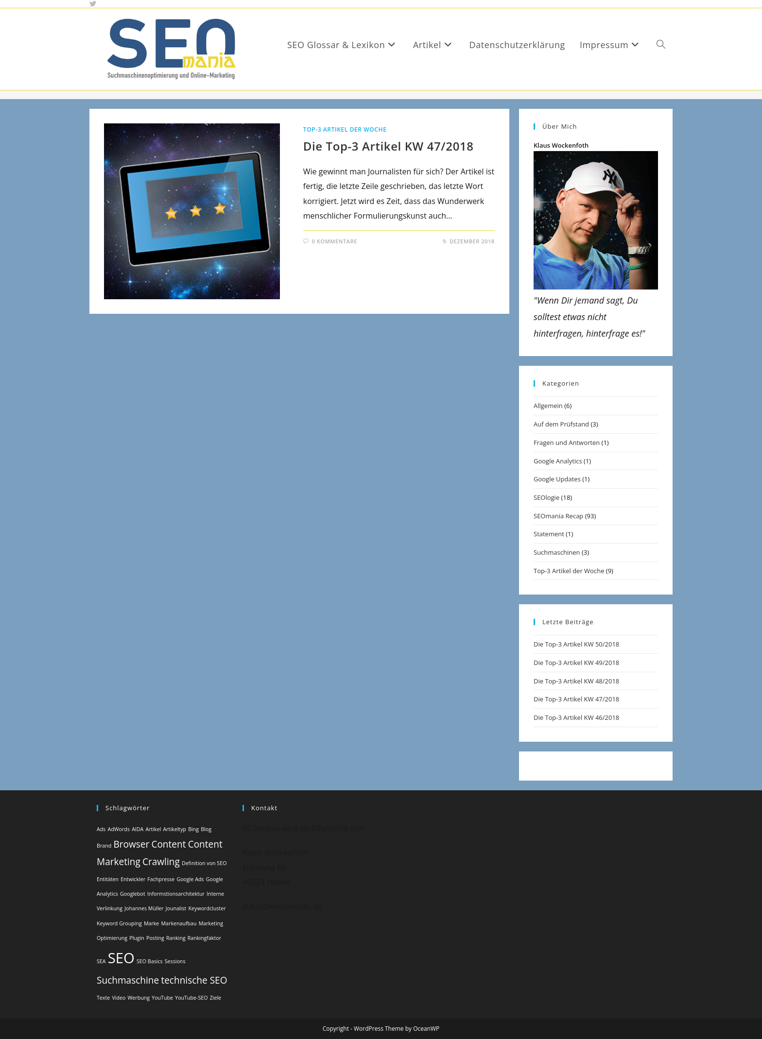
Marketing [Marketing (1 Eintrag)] (211, 923)
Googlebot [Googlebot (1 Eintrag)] (132, 893)
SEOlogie (546, 497)
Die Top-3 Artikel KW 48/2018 (576, 681)
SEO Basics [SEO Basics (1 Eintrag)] (150, 961)
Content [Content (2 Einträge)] (168, 844)
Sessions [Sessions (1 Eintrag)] (175, 961)
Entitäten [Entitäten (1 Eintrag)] (108, 879)
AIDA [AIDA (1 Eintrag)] (137, 829)
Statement (549, 533)
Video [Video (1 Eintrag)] (118, 997)
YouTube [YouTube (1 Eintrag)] (162, 997)
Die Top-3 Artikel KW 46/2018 (576, 717)
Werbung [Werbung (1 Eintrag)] (139, 997)
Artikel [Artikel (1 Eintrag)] (153, 829)
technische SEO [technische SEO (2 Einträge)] (194, 980)
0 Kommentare (334, 241)
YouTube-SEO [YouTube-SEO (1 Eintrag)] (191, 997)
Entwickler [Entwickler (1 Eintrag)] (133, 879)
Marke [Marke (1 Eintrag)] (151, 923)
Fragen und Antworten (567, 442)
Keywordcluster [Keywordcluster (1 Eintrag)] (207, 908)
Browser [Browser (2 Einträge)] (131, 844)
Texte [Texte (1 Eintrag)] (103, 997)
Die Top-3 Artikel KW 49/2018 (576, 662)
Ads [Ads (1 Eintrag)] (101, 829)
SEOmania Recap (558, 515)
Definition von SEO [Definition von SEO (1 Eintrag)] (204, 863)
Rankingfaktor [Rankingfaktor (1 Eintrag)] (204, 938)
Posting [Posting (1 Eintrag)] (155, 938)
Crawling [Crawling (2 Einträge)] (161, 861)
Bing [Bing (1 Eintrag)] (193, 829)
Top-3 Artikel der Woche (345, 129)
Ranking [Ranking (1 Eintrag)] (176, 938)
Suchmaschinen (557, 552)
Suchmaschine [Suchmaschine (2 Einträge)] (128, 980)
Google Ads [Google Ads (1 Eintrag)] (190, 879)
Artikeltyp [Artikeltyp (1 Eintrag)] (174, 829)
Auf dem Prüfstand (561, 424)
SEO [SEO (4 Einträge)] (121, 958)
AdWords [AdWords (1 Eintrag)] (119, 829)
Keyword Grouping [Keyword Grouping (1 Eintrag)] (119, 923)
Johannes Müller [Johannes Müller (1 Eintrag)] (143, 908)
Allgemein (548, 405)
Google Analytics (558, 461)
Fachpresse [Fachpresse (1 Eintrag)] (160, 879)
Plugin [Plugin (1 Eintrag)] (136, 938)
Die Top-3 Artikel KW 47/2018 (388, 146)
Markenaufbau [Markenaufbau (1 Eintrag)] (179, 923)
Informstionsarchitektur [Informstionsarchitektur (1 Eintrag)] (176, 893)
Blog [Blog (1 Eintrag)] (206, 829)
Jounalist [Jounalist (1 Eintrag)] (176, 908)
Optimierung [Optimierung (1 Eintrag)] (112, 938)
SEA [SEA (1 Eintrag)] (101, 961)
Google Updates (557, 479)
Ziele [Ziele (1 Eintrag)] (215, 997)
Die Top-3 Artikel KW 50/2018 (576, 644)
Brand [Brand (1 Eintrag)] (104, 845)
